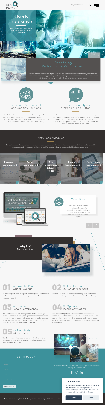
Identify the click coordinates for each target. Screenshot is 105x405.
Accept (73, 397)
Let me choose (87, 392)
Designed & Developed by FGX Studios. (55, 399)
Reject (91, 397)
